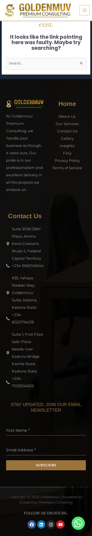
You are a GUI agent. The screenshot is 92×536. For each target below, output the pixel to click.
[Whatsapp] (78, 523)
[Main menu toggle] (84, 10)
